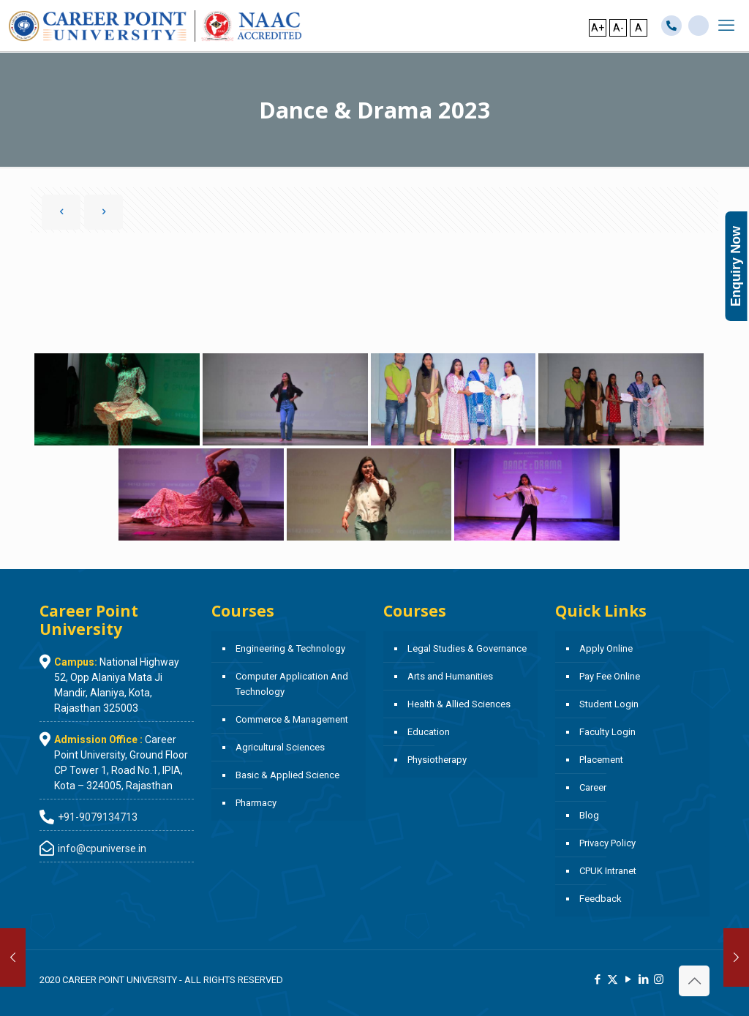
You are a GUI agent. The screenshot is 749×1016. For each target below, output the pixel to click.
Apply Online (606, 648)
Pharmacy (256, 802)
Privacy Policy (607, 843)
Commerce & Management (292, 719)
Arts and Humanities (450, 676)
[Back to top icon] (694, 981)
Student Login (609, 704)
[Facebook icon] (597, 979)
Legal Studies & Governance (467, 648)
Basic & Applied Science (287, 774)
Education (428, 731)
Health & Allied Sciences (459, 704)
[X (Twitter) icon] (612, 979)
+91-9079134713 (98, 817)
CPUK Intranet (607, 870)
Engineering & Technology (290, 648)
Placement (601, 759)
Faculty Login (607, 731)
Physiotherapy (437, 759)
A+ (597, 28)
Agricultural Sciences (280, 747)
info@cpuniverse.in (102, 848)
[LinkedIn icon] (643, 979)
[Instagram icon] (658, 979)
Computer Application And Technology (292, 684)
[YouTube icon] (627, 979)
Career (592, 787)
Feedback (600, 898)
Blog (589, 815)
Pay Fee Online (609, 676)
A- (618, 28)
